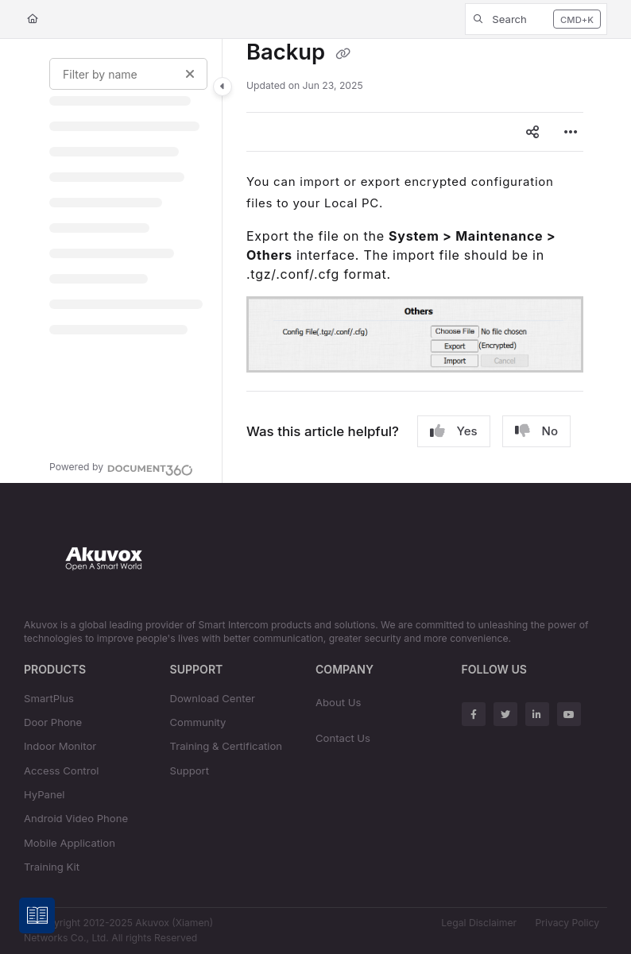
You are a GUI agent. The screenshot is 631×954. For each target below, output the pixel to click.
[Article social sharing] (532, 132)
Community (198, 722)
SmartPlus (49, 698)
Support (190, 770)
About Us (338, 702)
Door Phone (53, 722)
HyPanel (44, 794)
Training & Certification (226, 746)
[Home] (32, 19)
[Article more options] (570, 132)
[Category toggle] (222, 86)
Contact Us (343, 738)
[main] (415, 261)
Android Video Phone (76, 818)
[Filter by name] (128, 74)
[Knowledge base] (38, 916)
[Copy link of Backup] (343, 54)
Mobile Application (69, 842)
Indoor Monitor (60, 746)
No (536, 431)
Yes (454, 431)
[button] (536, 19)
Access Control (61, 770)
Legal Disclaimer (479, 923)
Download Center (213, 698)
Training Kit (51, 866)
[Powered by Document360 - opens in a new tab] (121, 468)
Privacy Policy (567, 923)
